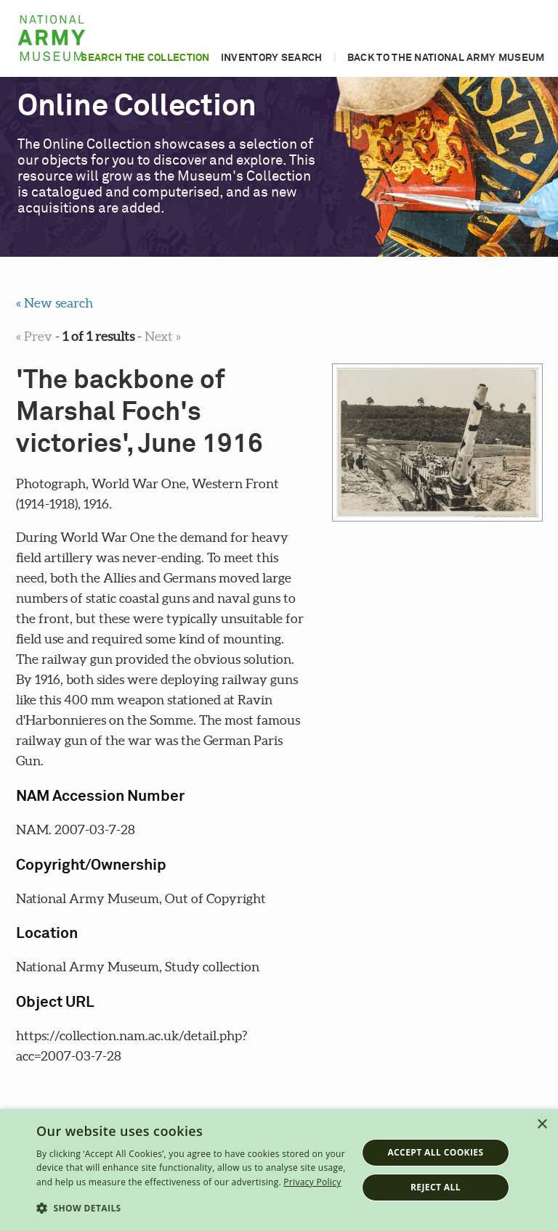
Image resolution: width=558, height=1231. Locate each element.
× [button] (541, 1124)
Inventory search (272, 58)
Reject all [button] (436, 1187)
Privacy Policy (312, 1182)
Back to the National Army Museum (446, 58)
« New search (54, 302)
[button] (191, 1208)
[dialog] (279, 1170)
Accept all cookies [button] (435, 1152)
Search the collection (145, 58)
